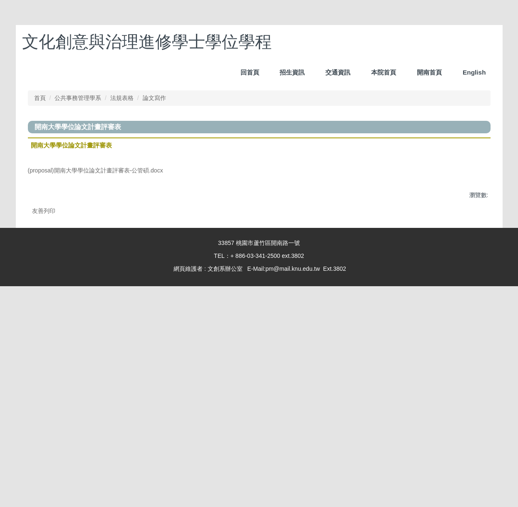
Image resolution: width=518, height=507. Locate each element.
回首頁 (295, 39)
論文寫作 (154, 293)
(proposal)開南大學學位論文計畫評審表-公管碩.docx (101, 366)
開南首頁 (429, 39)
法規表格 (122, 293)
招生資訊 (337, 39)
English (474, 39)
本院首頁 (383, 39)
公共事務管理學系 (78, 293)
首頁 (40, 293)
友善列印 (43, 408)
